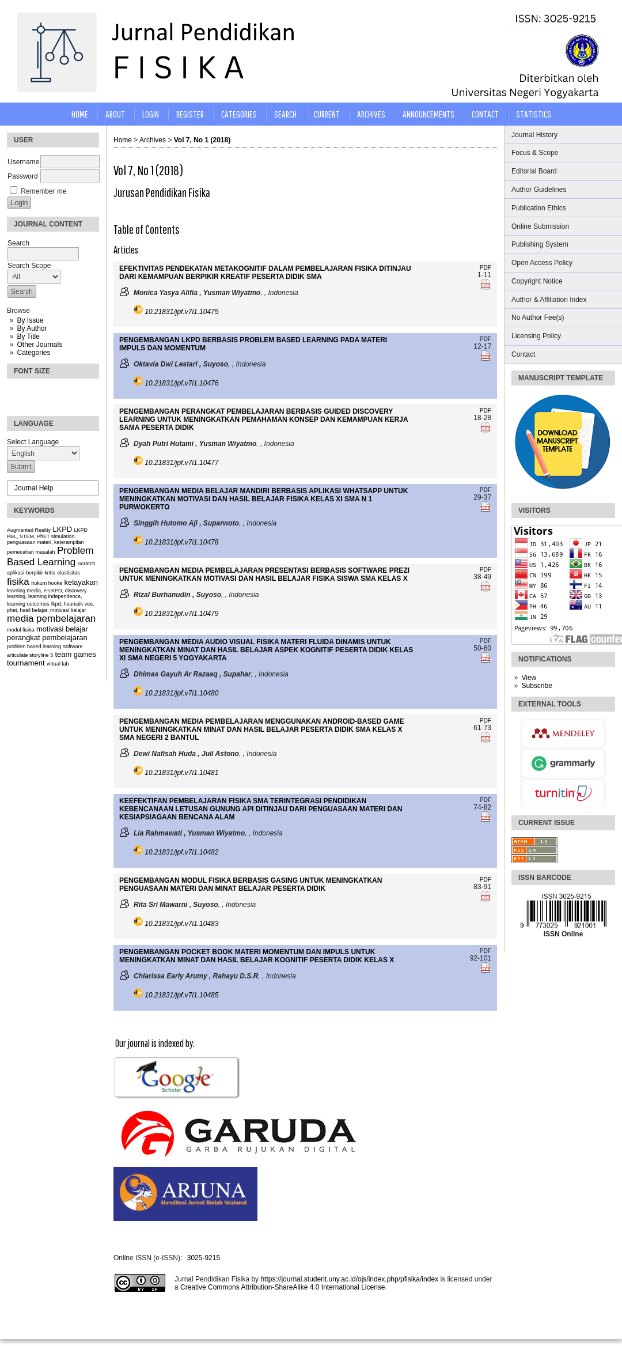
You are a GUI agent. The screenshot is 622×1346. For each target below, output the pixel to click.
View (528, 678)
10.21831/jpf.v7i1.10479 (181, 614)
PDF (485, 267)
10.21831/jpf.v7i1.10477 (181, 463)
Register (190, 113)
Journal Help (33, 488)
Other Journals (39, 345)
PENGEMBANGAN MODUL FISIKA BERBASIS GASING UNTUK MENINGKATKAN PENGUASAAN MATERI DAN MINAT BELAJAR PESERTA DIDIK (250, 884)
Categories (33, 353)
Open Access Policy (541, 263)
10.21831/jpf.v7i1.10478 (181, 542)
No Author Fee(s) (537, 317)
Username (23, 162)
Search (285, 113)
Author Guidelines (538, 190)
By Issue (30, 320)
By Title (28, 336)
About (115, 113)
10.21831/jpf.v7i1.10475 (181, 312)
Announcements (428, 113)
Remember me (43, 191)
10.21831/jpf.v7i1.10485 (181, 995)
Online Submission (540, 226)
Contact (523, 354)
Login (150, 113)
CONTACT (485, 113)
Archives (371, 113)
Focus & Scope (534, 153)
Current (327, 113)
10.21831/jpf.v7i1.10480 (181, 693)
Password (22, 176)
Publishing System (539, 244)
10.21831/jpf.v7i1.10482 (181, 852)
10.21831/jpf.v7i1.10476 (181, 383)
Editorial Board (534, 171)
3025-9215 (203, 1258)
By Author (32, 328)
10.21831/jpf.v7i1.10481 (181, 773)
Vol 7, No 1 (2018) (202, 140)
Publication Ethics (538, 208)
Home (79, 113)
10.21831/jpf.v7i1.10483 (181, 924)
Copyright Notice (537, 281)
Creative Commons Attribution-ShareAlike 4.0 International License (282, 1287)
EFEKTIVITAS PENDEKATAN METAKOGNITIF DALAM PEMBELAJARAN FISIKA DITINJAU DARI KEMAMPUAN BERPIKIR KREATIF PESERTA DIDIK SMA (265, 272)
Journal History (534, 135)
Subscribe (536, 686)
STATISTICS (533, 113)
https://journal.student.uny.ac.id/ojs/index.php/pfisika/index (349, 1279)
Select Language (33, 442)
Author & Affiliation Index (549, 300)
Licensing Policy (536, 336)
